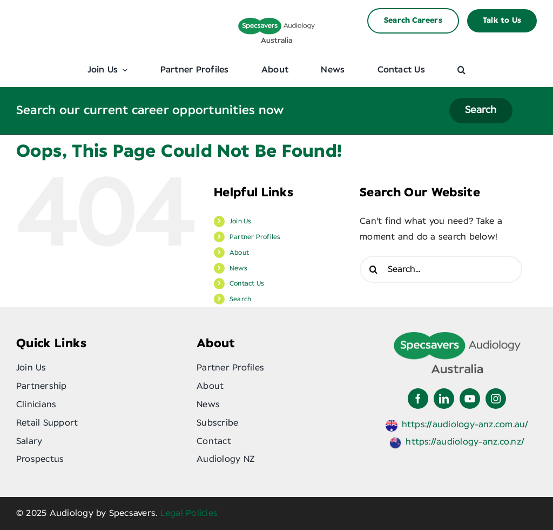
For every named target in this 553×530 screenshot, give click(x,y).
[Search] (373, 269)
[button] (461, 69)
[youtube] (470, 398)
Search (240, 299)
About (239, 252)
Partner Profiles (255, 237)
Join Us (241, 221)
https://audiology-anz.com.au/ (465, 424)
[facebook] (418, 398)
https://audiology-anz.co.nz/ (465, 442)
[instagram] (495, 398)
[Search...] (441, 269)
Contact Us (247, 283)
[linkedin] (444, 398)
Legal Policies (189, 513)
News (238, 268)
